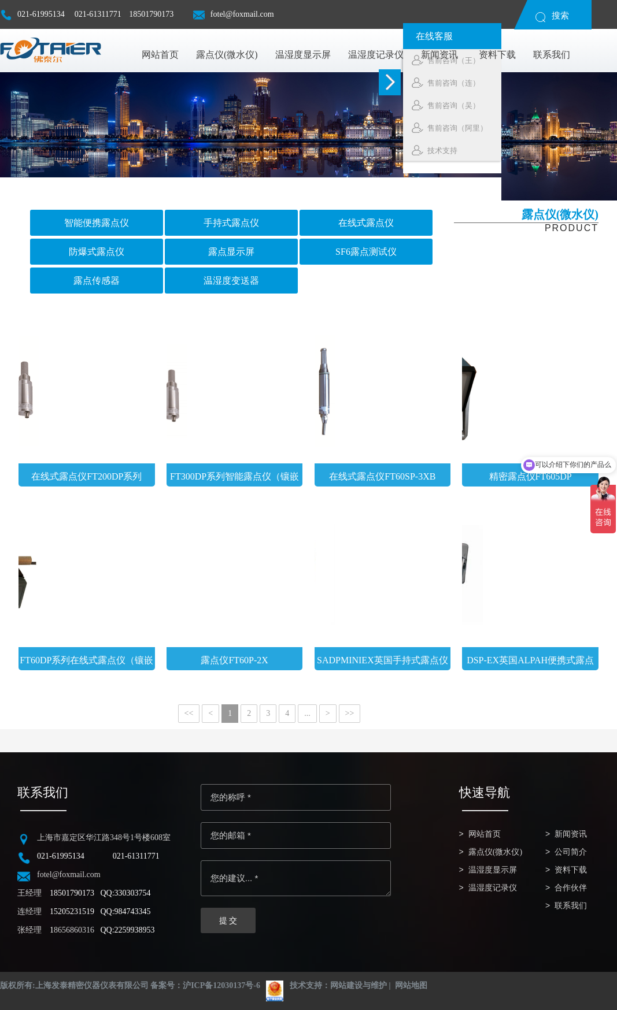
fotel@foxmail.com (233, 19)
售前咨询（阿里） (565, 127)
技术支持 (550, 150)
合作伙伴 (571, 887)
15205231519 (72, 911)
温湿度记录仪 (492, 887)
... (307, 713)
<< (189, 713)
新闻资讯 (571, 834)
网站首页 (484, 834)
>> (349, 713)
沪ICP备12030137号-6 (221, 985)
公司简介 (571, 852)
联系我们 (571, 905)
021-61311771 (98, 14)
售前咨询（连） (561, 82)
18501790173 (151, 14)
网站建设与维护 (358, 985)
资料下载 (571, 870)
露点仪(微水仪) (495, 852)
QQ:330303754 (126, 893)
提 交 (228, 920)
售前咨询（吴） (561, 105)
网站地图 (411, 985)
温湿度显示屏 (492, 870)
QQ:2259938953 (128, 930)
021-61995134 (33, 19)
